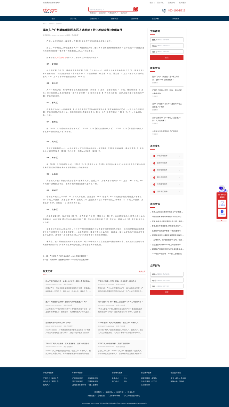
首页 (151, 2)
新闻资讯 (175, 18)
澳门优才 (115, 381)
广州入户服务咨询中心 (131, 396)
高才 (126, 381)
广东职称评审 (77, 378)
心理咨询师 (145, 385)
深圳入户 (54, 378)
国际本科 (174, 381)
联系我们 (98, 392)
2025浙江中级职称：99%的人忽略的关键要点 (168, 254)
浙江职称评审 (77, 381)
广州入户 (51, 23)
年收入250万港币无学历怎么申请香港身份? (168, 212)
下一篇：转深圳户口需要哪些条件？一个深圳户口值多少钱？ (66, 260)
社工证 (154, 381)
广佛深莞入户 (113, 13)
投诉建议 (182, 2)
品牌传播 (134, 18)
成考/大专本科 (180, 378)
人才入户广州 (61, 57)
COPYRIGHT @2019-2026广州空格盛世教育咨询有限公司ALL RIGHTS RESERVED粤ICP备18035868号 (114, 403)
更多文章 (142, 271)
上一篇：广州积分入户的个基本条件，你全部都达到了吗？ (65, 256)
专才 (126, 378)
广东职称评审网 (114, 396)
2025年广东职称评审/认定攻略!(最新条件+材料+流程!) (168, 249)
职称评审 (102, 13)
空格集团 (101, 396)
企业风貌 (155, 18)
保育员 (154, 378)
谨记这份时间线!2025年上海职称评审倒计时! (168, 245)
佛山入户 (46, 381)
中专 (172, 378)
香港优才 (93, 13)
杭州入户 (46, 385)
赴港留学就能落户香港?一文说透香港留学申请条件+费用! (168, 231)
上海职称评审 (93, 378)
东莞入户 (54, 381)
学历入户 (59, 23)
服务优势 (114, 18)
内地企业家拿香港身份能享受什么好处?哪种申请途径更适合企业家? (168, 216)
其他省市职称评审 (79, 385)
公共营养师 (145, 381)
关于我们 (160, 2)
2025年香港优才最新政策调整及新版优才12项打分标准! (168, 235)
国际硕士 (182, 381)
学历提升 (124, 13)
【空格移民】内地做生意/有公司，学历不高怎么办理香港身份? (168, 240)
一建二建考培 (93, 385)
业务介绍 (171, 2)
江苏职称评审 (93, 381)
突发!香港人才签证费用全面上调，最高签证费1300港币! (168, 221)
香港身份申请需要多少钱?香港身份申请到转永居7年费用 (168, 226)
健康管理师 (145, 378)
